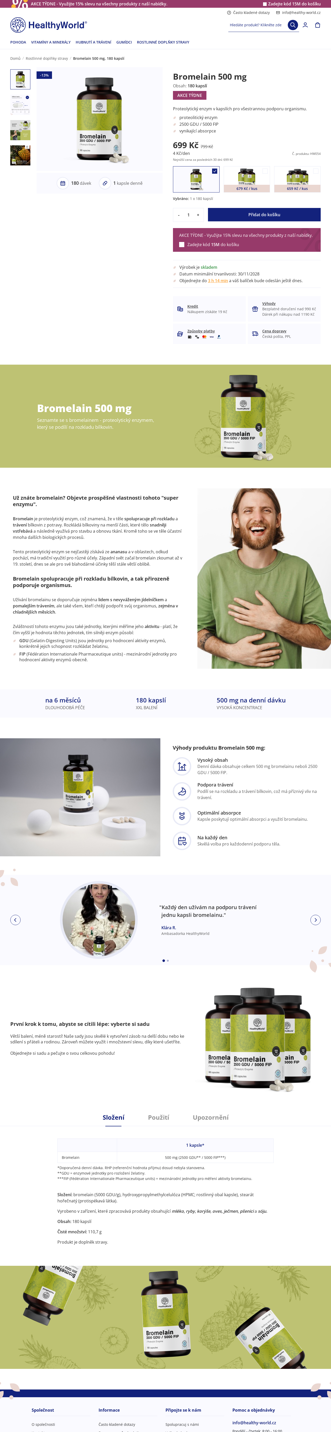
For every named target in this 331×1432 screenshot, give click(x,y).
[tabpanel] (165, 1185)
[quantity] (188, 215)
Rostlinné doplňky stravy (47, 58)
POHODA (18, 42)
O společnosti (43, 1424)
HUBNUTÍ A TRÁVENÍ (93, 42)
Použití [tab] (158, 1117)
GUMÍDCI (124, 42)
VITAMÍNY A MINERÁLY (51, 42)
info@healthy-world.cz (298, 12)
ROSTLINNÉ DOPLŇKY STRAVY (163, 42)
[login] (305, 25)
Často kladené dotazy (248, 12)
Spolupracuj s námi (182, 1424)
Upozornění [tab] (211, 1117)
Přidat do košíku (264, 214)
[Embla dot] (163, 960)
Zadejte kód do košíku (294, 4)
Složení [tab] (113, 1117)
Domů (15, 58)
